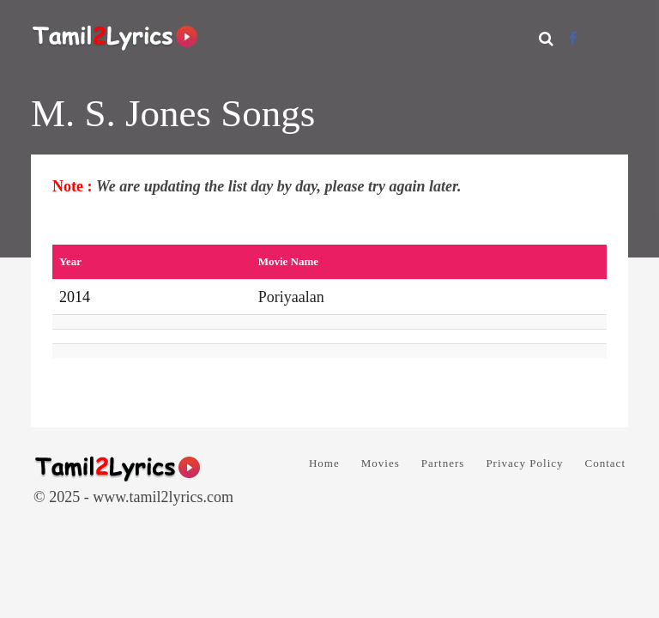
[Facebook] (573, 38)
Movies (380, 463)
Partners (443, 463)
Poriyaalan (291, 297)
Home (324, 463)
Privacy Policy (524, 463)
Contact (605, 463)
